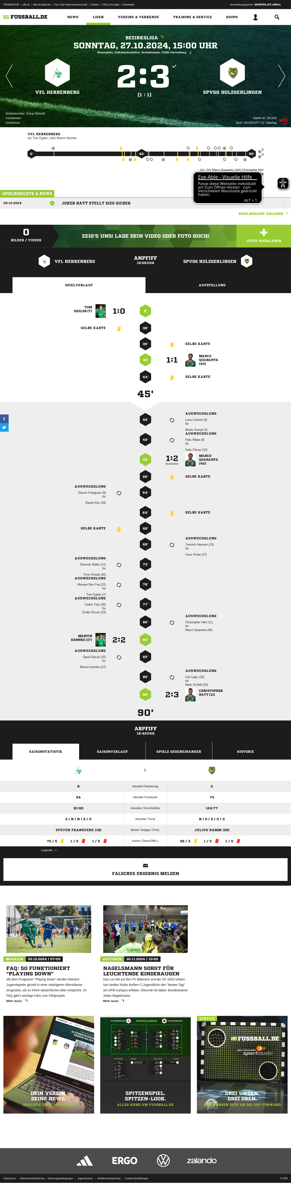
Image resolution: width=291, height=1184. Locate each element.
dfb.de (26, 4)
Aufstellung (212, 285)
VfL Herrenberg (57, 92)
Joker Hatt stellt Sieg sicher (96, 203)
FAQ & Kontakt (111, 4)
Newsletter (129, 4)
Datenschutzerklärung (32, 1173)
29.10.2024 (12, 203)
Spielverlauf (79, 285)
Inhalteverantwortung (108, 1173)
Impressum (9, 1173)
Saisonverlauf (112, 751)
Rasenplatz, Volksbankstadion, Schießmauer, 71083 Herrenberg (145, 53)
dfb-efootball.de (42, 4)
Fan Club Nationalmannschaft (70, 4)
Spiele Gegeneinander (178, 751)
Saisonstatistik (45, 751)
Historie (245, 751)
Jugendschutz (85, 1173)
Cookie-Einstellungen (136, 1173)
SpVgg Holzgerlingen (232, 92)
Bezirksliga (145, 37)
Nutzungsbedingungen (60, 1173)
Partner (95, 4)
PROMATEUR (11, 4)
